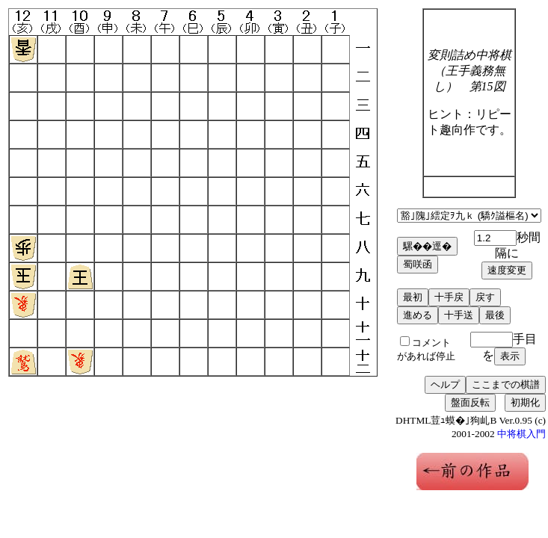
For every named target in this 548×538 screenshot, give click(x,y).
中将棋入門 (521, 433)
